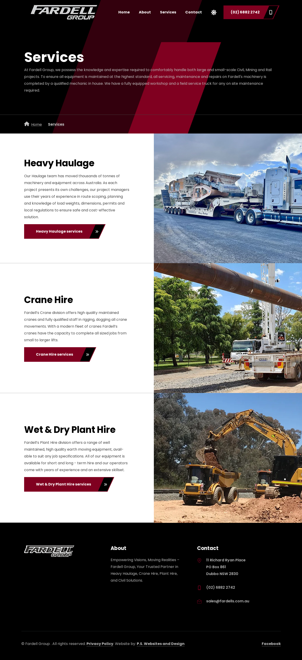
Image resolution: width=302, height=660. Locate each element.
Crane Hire (48, 299)
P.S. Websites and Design (161, 643)
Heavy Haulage (59, 163)
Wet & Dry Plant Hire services (71, 484)
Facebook (271, 643)
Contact (193, 12)
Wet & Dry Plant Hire (70, 429)
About (145, 12)
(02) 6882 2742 (252, 12)
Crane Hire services (62, 354)
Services (168, 12)
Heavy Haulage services (67, 231)
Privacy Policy (99, 643)
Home (124, 12)
